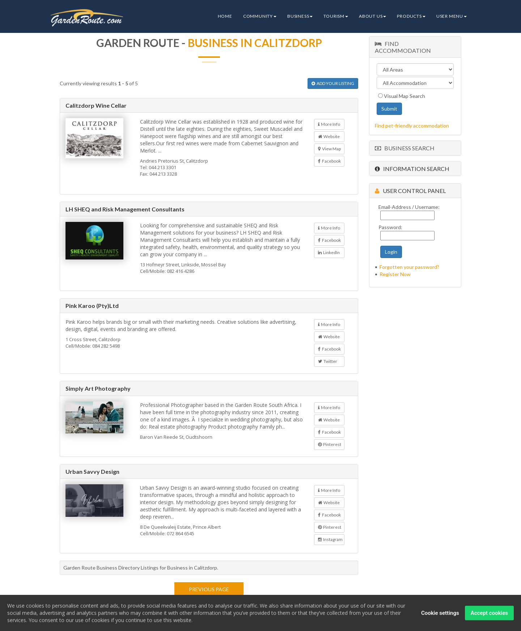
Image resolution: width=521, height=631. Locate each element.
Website (329, 136)
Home (225, 16)
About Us (372, 16)
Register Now (395, 274)
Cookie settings (440, 614)
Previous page (209, 589)
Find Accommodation (403, 47)
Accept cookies (489, 614)
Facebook (329, 161)
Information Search (412, 168)
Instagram (330, 539)
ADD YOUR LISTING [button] (333, 83)
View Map (329, 148)
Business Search (405, 148)
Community (259, 16)
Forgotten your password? (409, 267)
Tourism (335, 16)
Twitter (327, 361)
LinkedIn (329, 252)
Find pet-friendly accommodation (412, 126)
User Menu (451, 16)
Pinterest (329, 444)
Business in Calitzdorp (255, 42)
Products (411, 16)
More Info (329, 124)
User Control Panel (410, 190)
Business (300, 16)
